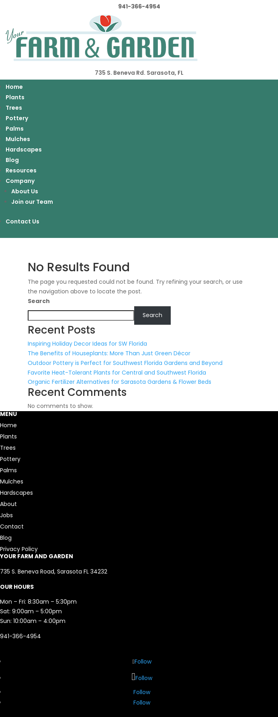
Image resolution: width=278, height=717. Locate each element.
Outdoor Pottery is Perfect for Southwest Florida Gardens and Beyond (125, 363)
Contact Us (22, 221)
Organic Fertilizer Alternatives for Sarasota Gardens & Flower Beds (119, 382)
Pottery (17, 118)
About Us (24, 191)
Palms (15, 129)
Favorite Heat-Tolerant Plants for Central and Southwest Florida (117, 373)
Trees (14, 108)
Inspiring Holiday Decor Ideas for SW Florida (87, 344)
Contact (12, 526)
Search (39, 301)
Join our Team (32, 202)
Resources (21, 170)
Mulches (18, 139)
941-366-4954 (20, 636)
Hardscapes (24, 149)
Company (20, 181)
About (8, 504)
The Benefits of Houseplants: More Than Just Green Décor (109, 353)
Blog (12, 160)
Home (14, 87)
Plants (15, 97)
